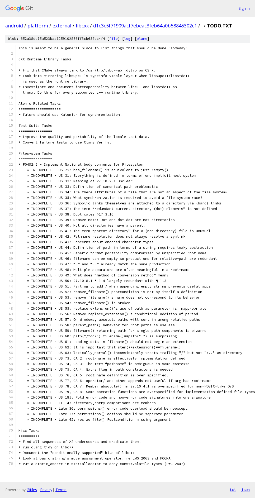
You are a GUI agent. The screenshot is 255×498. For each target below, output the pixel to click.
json (245, 489)
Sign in (244, 8)
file (113, 38)
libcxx (82, 25)
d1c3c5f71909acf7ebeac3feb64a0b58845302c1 (145, 25)
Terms (61, 489)
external (62, 25)
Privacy (46, 489)
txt (233, 489)
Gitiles (32, 489)
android (14, 25)
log (127, 38)
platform (37, 25)
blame (142, 38)
